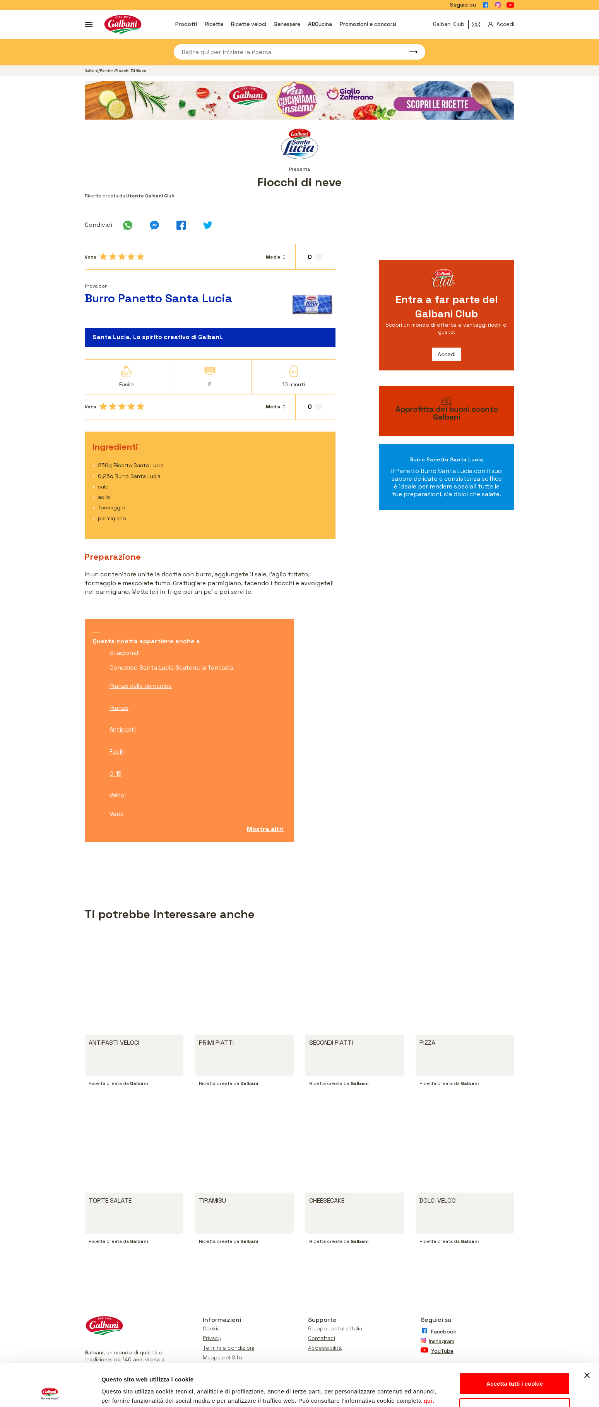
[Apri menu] (88, 24)
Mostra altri (265, 829)
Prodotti (186, 24)
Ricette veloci (248, 24)
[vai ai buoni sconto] (446, 411)
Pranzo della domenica (141, 685)
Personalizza (515, 1369)
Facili (117, 751)
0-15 (116, 773)
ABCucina (320, 24)
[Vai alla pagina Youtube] (510, 5)
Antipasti (123, 729)
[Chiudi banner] (587, 1335)
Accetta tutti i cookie (514, 1344)
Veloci (118, 795)
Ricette (214, 24)
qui (428, 1361)
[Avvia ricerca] (410, 52)
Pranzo (119, 707)
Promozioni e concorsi (368, 24)
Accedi (446, 354)
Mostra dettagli (122, 1391)
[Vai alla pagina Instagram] (498, 5)
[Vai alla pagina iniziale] (122, 24)
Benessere (287, 24)
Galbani (91, 70)
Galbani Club (448, 24)
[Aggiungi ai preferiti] (315, 257)
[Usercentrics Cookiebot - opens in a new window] (50, 1392)
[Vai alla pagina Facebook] (485, 5)
